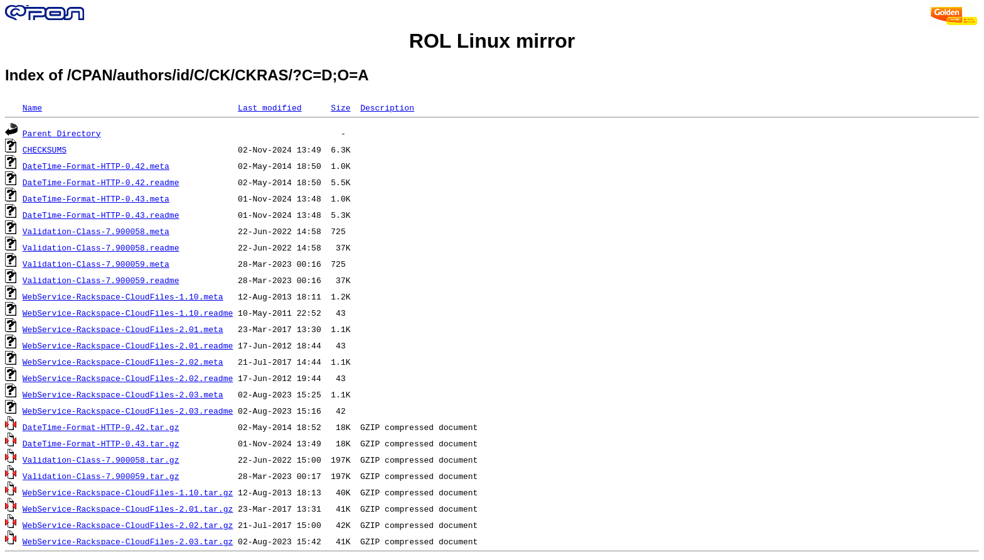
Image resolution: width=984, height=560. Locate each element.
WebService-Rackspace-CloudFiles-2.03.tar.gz (128, 541)
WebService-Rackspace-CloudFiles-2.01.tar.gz (128, 508)
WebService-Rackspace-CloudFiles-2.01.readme (128, 345)
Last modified (269, 107)
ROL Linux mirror (492, 41)
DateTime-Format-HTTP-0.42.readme (101, 182)
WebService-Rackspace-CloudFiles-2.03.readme (128, 410)
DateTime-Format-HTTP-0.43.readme (101, 214)
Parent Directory (62, 133)
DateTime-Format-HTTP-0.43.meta (96, 198)
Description (387, 107)
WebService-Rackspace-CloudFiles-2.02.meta (123, 361)
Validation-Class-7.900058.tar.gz (101, 459)
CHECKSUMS (45, 149)
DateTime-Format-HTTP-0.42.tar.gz (101, 427)
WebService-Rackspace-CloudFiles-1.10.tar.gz (128, 492)
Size (340, 107)
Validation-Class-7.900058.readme (101, 247)
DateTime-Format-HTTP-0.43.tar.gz (101, 443)
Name (32, 107)
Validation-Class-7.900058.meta (96, 231)
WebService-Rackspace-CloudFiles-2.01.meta (123, 329)
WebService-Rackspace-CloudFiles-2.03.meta (123, 394)
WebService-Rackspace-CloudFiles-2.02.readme (128, 378)
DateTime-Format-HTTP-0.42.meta (96, 165)
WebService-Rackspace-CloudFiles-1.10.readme (128, 312)
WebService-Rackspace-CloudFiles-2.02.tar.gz (128, 524)
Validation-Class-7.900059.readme (101, 280)
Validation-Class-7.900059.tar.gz (101, 476)
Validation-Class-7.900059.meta (96, 263)
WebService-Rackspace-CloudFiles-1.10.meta (123, 296)
